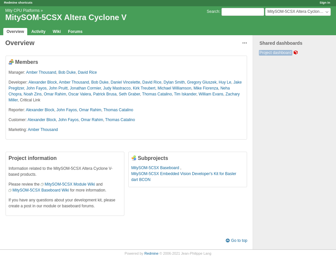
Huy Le (225, 82)
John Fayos (36, 88)
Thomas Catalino (157, 94)
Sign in (325, 2)
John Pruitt (58, 88)
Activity (38, 31)
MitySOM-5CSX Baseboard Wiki (40, 190)
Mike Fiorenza (206, 88)
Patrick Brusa (104, 94)
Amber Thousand (41, 72)
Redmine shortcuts (18, 2)
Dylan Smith (174, 82)
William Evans (211, 94)
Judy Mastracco (117, 88)
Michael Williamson (174, 88)
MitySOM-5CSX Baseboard (155, 168)
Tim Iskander (185, 94)
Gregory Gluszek (202, 82)
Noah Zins (33, 94)
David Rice (87, 72)
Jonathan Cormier (85, 88)
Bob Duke (67, 72)
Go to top (239, 240)
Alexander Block (43, 82)
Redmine (151, 253)
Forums (75, 31)
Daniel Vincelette (125, 82)
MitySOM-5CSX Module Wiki (70, 184)
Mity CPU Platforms (22, 10)
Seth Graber (129, 94)
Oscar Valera (79, 94)
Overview (15, 31)
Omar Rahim (55, 94)
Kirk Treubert (144, 88)
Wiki (57, 31)
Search (213, 11)
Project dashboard (275, 52)
